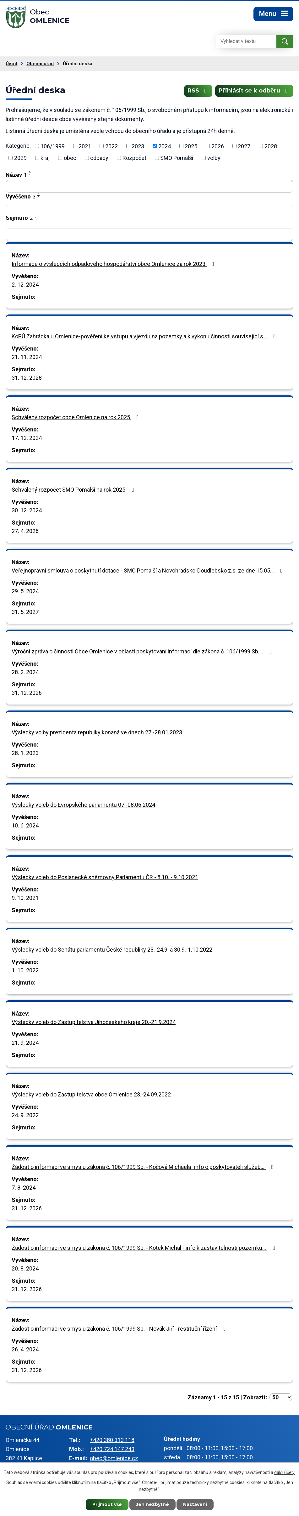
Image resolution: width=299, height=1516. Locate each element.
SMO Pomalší (176, 158)
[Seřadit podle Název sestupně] (30, 174)
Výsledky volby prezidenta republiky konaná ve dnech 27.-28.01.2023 (97, 732)
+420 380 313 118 (112, 1440)
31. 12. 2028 (27, 377)
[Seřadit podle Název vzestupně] (30, 172)
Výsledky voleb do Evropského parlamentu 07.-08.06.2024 (83, 804)
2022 (111, 146)
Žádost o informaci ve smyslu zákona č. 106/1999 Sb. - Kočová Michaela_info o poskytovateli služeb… (144, 1167)
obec (70, 158)
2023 (138, 146)
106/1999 (53, 146)
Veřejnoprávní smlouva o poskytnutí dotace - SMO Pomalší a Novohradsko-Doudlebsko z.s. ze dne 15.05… (148, 570)
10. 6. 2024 (25, 825)
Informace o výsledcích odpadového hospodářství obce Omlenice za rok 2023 (114, 264)
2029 (20, 158)
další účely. (284, 1472)
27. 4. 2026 (25, 531)
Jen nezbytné (152, 1504)
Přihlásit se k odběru (254, 90)
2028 (270, 146)
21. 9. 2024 (25, 1042)
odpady (99, 158)
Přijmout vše (107, 1504)
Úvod (11, 63)
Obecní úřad (40, 63)
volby (213, 158)
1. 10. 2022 (25, 970)
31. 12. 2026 (27, 692)
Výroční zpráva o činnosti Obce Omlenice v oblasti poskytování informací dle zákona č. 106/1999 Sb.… (143, 651)
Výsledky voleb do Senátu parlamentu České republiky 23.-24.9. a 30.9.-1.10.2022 (112, 949)
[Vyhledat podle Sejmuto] (149, 235)
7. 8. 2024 (23, 1187)
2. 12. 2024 (25, 284)
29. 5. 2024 (25, 591)
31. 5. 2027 (25, 612)
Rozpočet (134, 158)
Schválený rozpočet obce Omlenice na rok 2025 (76, 417)
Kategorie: (18, 145)
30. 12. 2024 (27, 510)
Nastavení (195, 1504)
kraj (45, 158)
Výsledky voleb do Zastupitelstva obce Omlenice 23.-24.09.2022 (91, 1094)
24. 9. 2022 (25, 1115)
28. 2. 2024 (25, 672)
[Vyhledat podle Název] (149, 186)
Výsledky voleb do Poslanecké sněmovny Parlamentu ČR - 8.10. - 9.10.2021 (105, 877)
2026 (217, 146)
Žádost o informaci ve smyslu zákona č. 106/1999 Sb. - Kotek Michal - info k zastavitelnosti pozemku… (144, 1247)
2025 (191, 146)
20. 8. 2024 (25, 1268)
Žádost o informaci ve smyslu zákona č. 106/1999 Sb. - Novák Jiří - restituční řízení (120, 1328)
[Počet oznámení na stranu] (280, 1397)
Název (16, 175)
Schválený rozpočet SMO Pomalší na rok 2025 (74, 489)
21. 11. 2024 (27, 357)
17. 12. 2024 (27, 438)
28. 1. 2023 (25, 753)
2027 (244, 146)
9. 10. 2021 (25, 898)
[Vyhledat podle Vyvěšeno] (149, 211)
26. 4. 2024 (25, 1349)
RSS (198, 90)
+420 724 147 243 (112, 1449)
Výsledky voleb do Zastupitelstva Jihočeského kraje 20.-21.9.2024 (94, 1022)
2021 (85, 146)
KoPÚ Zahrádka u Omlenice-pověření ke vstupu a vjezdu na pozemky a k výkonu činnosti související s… (145, 336)
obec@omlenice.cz (114, 1458)
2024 (164, 146)
